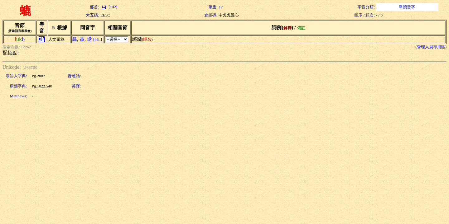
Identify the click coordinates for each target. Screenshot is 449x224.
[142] (108, 6)
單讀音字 (407, 7)
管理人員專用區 (431, 46)
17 (221, 7)
